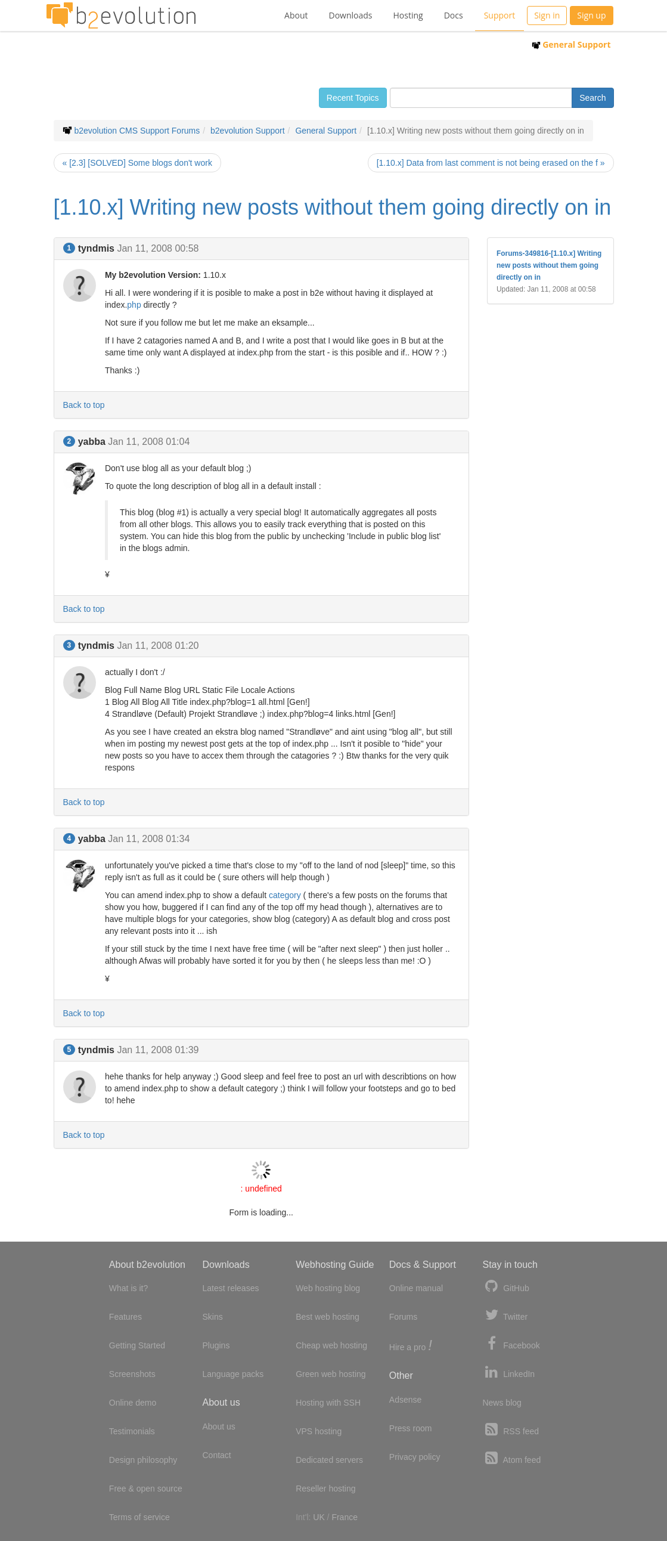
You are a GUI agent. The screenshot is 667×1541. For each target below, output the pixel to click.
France (344, 1517)
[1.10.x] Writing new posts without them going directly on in (333, 207)
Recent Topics (353, 98)
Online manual (416, 1288)
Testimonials (132, 1431)
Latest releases (230, 1288)
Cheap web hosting (331, 1345)
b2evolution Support (247, 130)
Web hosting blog (328, 1288)
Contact (216, 1455)
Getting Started (137, 1345)
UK (318, 1517)
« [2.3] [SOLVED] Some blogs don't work (137, 163)
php (134, 305)
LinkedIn (508, 1372)
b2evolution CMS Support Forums (137, 130)
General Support (571, 44)
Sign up (591, 15)
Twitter (505, 1315)
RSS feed (510, 1430)
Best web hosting (327, 1317)
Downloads (351, 15)
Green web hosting (331, 1374)
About (296, 15)
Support (500, 15)
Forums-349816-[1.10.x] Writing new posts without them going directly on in (549, 265)
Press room (410, 1428)
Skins (212, 1317)
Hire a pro (410, 1346)
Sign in (547, 15)
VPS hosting (319, 1431)
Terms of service (139, 1517)
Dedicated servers (329, 1460)
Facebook (510, 1344)
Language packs (232, 1374)
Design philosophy (143, 1460)
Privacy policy (414, 1457)
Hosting (408, 15)
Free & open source (145, 1488)
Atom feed (511, 1458)
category (285, 895)
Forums (403, 1317)
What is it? (128, 1288)
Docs (453, 15)
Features (125, 1317)
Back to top (84, 405)
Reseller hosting (325, 1488)
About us (218, 1426)
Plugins (215, 1345)
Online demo (132, 1402)
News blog (501, 1402)
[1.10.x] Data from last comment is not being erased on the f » (491, 163)
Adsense (405, 1399)
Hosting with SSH (328, 1402)
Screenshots (132, 1374)
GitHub (505, 1286)
